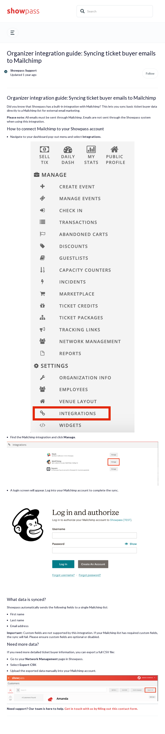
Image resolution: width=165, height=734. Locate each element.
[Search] (114, 11)
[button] (12, 33)
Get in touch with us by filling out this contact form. (101, 708)
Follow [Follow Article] (150, 73)
